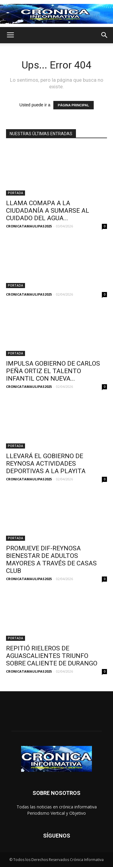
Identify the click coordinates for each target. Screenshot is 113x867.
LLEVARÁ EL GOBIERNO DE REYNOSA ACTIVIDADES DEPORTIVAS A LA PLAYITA (46, 463)
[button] (104, 35)
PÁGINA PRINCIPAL (73, 105)
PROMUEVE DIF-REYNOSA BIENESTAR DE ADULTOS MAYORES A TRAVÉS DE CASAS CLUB (51, 559)
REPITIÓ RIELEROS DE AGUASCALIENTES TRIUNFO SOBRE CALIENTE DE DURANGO (51, 656)
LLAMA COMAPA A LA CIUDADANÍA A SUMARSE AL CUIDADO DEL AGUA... (47, 210)
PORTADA (15, 193)
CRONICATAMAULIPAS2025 (29, 226)
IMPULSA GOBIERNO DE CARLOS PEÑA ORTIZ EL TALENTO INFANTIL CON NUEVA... (53, 371)
